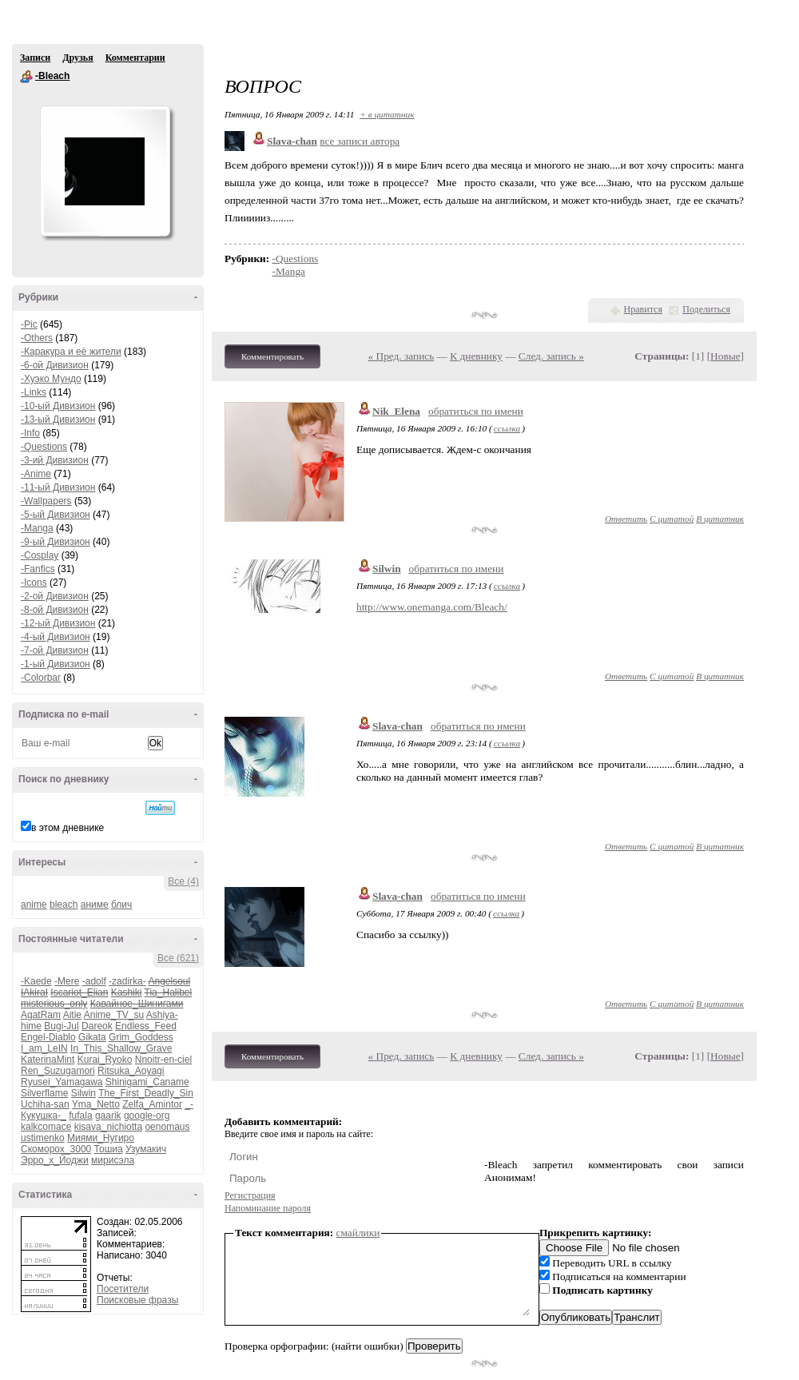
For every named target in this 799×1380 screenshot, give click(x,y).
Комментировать (272, 356)
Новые (725, 356)
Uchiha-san (45, 1104)
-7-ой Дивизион (55, 650)
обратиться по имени (475, 411)
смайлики (358, 1233)
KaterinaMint (47, 1059)
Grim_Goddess (141, 1037)
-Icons (34, 582)
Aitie (72, 1014)
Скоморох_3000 (56, 1149)
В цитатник (720, 518)
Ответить (626, 518)
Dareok (97, 1026)
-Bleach (26, 76)
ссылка (507, 428)
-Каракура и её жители (71, 351)
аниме (95, 904)
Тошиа (108, 1149)
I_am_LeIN (44, 1048)
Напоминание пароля (268, 1208)
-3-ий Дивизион (55, 460)
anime (34, 904)
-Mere (66, 981)
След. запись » (551, 356)
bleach (64, 904)
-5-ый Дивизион (55, 514)
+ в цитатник (387, 114)
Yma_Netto (96, 1104)
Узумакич (145, 1149)
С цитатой (672, 518)
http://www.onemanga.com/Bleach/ (431, 607)
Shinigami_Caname (147, 1082)
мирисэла (112, 1160)
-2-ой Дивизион (55, 596)
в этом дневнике (67, 827)
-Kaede (36, 981)
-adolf (94, 981)
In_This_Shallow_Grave (121, 1048)
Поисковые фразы (137, 1300)
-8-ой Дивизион (55, 609)
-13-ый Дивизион (58, 419)
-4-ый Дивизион (55, 636)
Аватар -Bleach (105, 171)
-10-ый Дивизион (58, 406)
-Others (37, 338)
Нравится (643, 309)
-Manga (37, 528)
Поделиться (706, 309)
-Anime (36, 473)
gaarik (108, 1115)
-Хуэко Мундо (51, 378)
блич (121, 904)
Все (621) (178, 958)
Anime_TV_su (114, 1014)
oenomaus (167, 1126)
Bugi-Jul (61, 1026)
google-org (146, 1115)
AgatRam (41, 1014)
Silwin (83, 1093)
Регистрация (250, 1195)
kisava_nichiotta (108, 1126)
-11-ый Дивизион (58, 487)
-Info (30, 433)
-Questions (44, 446)
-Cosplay (39, 555)
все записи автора (360, 141)
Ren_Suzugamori (58, 1070)
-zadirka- (127, 981)
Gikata (92, 1037)
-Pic (29, 324)
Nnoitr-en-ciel (163, 1059)
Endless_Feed (146, 1026)
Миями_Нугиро (100, 1137)
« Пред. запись (401, 356)
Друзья (77, 57)
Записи (35, 57)
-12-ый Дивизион (58, 623)
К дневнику (476, 356)
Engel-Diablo (48, 1037)
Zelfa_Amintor (152, 1104)
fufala (80, 1115)
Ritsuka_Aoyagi (130, 1070)
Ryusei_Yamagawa (62, 1082)
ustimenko (43, 1137)
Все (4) (183, 881)
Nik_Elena (396, 411)
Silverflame (44, 1093)
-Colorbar (41, 677)
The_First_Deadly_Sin (145, 1093)
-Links (33, 392)
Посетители (123, 1288)
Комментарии (135, 57)
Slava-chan (397, 726)
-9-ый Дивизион (55, 541)
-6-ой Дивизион (55, 365)
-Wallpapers (46, 501)
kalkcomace (46, 1126)
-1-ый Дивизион (55, 664)
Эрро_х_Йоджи (55, 1160)
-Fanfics (38, 569)
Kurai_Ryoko (105, 1059)
